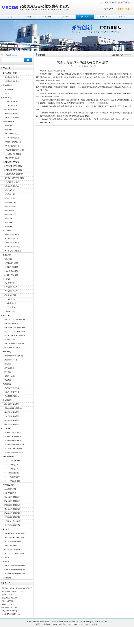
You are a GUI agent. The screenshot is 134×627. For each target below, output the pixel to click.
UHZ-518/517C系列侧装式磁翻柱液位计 (14, 319)
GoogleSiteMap (83, 624)
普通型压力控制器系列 (12, 497)
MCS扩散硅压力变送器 (12, 251)
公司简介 (28, 17)
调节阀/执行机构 (8, 485)
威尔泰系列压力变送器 (12, 247)
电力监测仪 (7, 255)
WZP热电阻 (8, 89)
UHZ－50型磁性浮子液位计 (14, 344)
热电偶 (6, 93)
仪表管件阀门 (7, 428)
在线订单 (116, 2)
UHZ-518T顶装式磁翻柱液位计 (14, 328)
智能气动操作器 (10, 206)
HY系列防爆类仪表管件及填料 (14, 445)
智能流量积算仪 (10, 194)
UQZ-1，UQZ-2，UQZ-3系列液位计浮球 (14, 332)
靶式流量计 (8, 364)
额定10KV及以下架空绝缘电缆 (14, 554)
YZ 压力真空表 (9, 307)
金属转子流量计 (10, 376)
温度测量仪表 (7, 85)
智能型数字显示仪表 (11, 186)
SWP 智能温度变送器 (12, 473)
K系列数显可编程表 (11, 263)
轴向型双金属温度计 (11, 404)
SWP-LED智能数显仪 (12, 461)
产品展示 (66, 17)
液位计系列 (7, 315)
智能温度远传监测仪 (11, 81)
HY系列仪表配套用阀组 (12, 432)
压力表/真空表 (9, 283)
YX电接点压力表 (10, 303)
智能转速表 (8, 227)
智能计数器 (8, 222)
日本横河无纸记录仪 (11, 396)
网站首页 (9, 17)
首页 (122, 55)
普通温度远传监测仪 (11, 77)
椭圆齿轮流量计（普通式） (14, 356)
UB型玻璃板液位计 (11, 323)
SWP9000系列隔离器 (12, 469)
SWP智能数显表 (8, 457)
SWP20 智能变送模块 (12, 477)
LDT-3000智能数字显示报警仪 (14, 178)
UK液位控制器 (9, 340)
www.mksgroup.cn (89, 622)
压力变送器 (7, 231)
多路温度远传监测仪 (10, 73)
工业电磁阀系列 (10, 489)
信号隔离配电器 (8, 122)
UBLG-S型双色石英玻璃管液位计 (14, 336)
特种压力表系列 (10, 295)
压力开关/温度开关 (9, 493)
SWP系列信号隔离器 (11, 138)
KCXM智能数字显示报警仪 (14, 174)
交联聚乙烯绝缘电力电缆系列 (14, 533)
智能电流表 (8, 218)
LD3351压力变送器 (11, 239)
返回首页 (107, 2)
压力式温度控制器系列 (12, 525)
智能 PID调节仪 (10, 190)
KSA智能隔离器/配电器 (12, 154)
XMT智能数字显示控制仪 (13, 166)
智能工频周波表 (10, 214)
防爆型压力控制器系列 (12, 501)
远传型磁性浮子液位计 (12, 348)
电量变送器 (8, 259)
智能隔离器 (8, 126)
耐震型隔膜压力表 (10, 287)
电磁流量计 (8, 380)
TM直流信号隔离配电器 (12, 142)
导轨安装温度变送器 (11, 118)
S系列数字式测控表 (11, 267)
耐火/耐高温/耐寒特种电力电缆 (14, 541)
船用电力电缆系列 (10, 545)
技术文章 (85, 17)
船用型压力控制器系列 (12, 517)
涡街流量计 (8, 372)
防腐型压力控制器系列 (12, 505)
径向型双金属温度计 (11, 424)
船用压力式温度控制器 (12, 521)
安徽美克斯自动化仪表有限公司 (40, 7)
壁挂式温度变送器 (10, 114)
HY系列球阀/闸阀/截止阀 (13, 436)
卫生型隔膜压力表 (10, 291)
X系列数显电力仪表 (11, 275)
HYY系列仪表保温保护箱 (13, 449)
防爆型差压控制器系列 (12, 513)
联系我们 (125, 2)
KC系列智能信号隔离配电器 (14, 150)
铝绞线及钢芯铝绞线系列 (13, 549)
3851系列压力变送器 (11, 235)
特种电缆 (6, 558)
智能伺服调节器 (10, 202)
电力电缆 (6, 529)
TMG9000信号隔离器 (12, 134)
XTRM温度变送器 (10, 105)
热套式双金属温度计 (11, 416)
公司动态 (47, 17)
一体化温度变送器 (10, 109)
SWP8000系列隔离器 (12, 465)
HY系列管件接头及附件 (12, 440)
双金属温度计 (7, 400)
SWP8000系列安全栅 (12, 481)
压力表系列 (7, 279)
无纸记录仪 (7, 384)
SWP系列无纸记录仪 (11, 388)
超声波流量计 (9, 368)
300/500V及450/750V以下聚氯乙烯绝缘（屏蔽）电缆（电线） (14, 574)
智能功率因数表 (10, 210)
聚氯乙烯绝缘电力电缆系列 (14, 537)
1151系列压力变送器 (11, 243)
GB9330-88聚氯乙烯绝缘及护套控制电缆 (14, 570)
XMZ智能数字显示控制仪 (13, 170)
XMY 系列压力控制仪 (12, 182)
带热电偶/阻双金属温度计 (13, 408)
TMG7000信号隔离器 (12, 158)
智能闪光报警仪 (10, 198)
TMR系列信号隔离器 (11, 146)
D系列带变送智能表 (11, 271)
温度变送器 (7, 97)
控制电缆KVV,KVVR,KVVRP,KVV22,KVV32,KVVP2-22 (15, 578)
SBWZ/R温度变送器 (11, 101)
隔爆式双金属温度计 (11, 412)
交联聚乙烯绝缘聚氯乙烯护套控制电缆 (14, 566)
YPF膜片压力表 (10, 299)
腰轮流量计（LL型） (11, 360)
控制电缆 (6, 562)
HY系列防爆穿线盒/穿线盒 (13, 453)
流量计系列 (7, 352)
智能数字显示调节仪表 (11, 162)
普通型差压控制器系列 (12, 509)
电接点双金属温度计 (11, 420)
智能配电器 (8, 130)
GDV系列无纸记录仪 (11, 392)
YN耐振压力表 (9, 311)
